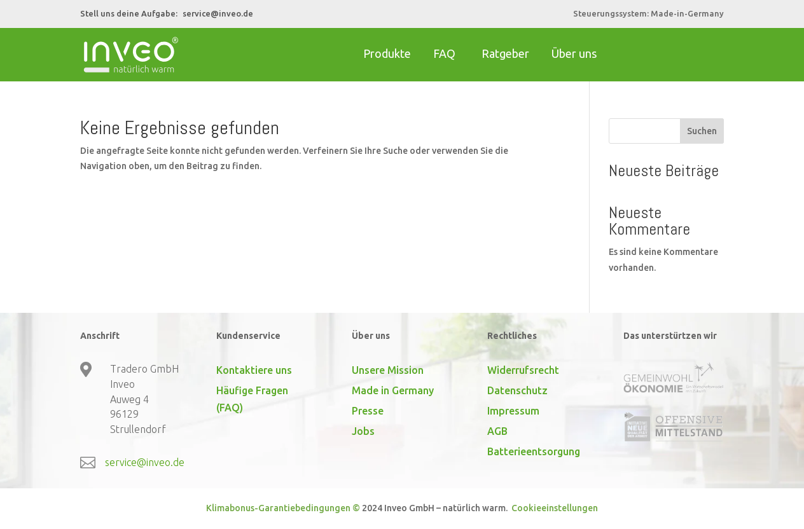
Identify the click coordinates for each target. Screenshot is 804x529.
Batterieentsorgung (533, 451)
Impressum (513, 410)
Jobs (363, 431)
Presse (368, 410)
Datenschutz (517, 390)
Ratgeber (505, 53)
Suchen (702, 131)
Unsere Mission (388, 370)
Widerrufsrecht (523, 370)
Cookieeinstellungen (553, 508)
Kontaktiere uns (254, 370)
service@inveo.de (218, 13)
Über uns (574, 53)
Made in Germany (393, 390)
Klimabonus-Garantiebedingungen (278, 508)
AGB (497, 431)
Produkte (387, 53)
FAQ (444, 53)
